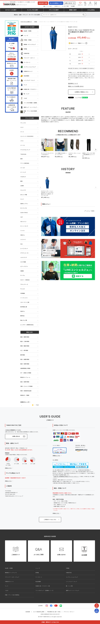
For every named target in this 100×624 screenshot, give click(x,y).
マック (22, 199)
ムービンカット (24, 248)
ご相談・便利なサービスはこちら (50, 622)
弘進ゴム (22, 311)
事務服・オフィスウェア (28, 44)
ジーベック (23, 172)
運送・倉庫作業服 (24, 381)
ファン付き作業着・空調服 (28, 102)
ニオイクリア (23, 257)
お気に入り (80, 3)
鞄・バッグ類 (69, 586)
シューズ (24, 35)
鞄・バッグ (24, 94)
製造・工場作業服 (24, 341)
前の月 (21, 405)
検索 (85, 3)
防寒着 (23, 49)
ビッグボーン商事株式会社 (27, 324)
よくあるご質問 (65, 6)
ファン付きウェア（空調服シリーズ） (45, 590)
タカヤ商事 (23, 262)
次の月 (38, 405)
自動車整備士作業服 (25, 368)
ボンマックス (23, 208)
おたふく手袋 (23, 194)
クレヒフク (23, 190)
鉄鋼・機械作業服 (24, 346)
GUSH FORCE (24, 212)
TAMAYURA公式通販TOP (26, 21)
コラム (91, 10)
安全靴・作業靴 (25, 31)
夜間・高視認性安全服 (25, 390)
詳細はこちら (8, 468)
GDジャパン (23, 221)
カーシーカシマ (24, 226)
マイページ (90, 3)
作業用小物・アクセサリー (28, 89)
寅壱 (21, 158)
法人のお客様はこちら (56, 3)
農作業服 (22, 355)
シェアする (78, 97)
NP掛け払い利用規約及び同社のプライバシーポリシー (66, 476)
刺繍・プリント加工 (47, 6)
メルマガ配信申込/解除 (38, 611)
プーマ (22, 131)
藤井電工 (22, 315)
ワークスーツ (25, 62)
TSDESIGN (23, 154)
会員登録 (28, 611)
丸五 (21, 244)
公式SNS (40, 605)
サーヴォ (22, 275)
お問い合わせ (68, 3)
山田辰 (22, 185)
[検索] (64, 15)
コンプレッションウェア (28, 67)
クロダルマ (23, 176)
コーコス (22, 167)
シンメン (22, 230)
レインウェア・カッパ (27, 80)
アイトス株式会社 (24, 163)
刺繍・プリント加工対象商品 (28, 111)
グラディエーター (24, 253)
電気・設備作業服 (24, 359)
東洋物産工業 (23, 306)
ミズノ (22, 127)
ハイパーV (23, 239)
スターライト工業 (24, 302)
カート (95, 3)
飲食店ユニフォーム (25, 377)
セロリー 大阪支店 (25, 280)
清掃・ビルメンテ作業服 (26, 386)
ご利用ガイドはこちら (50, 519)
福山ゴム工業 (23, 320)
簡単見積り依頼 (43, 3)
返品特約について (73, 83)
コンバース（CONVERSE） (27, 136)
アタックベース (24, 284)
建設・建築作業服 (24, 337)
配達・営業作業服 (24, 364)
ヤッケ (23, 85)
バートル (22, 145)
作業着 (35, 21)
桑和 (21, 181)
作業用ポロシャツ (26, 71)
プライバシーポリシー (69, 611)
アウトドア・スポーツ (27, 58)
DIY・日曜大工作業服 (25, 372)
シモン (22, 140)
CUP (21, 217)
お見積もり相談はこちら (81, 92)
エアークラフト (24, 266)
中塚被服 (22, 293)
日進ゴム (22, 235)
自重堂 (22, 271)
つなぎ (23, 98)
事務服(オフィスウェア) (11, 572)
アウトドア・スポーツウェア (12, 577)
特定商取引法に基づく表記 (54, 611)
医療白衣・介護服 (24, 395)
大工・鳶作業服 (24, 350)
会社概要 (73, 6)
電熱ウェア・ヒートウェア (28, 107)
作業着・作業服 (25, 40)
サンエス (22, 288)
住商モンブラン (24, 203)
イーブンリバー (24, 297)
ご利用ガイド (57, 6)
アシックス (23, 122)
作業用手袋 (24, 53)
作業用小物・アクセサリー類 (43, 586)
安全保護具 (24, 76)
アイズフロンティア (25, 149)
